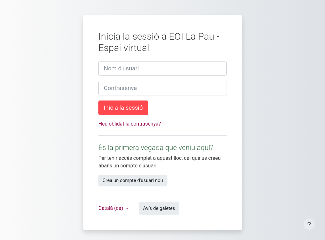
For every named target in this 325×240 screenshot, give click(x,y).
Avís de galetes (159, 208)
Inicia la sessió (123, 107)
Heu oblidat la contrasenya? (129, 124)
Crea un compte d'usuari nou (133, 180)
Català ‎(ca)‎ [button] (111, 208)
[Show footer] (309, 224)
